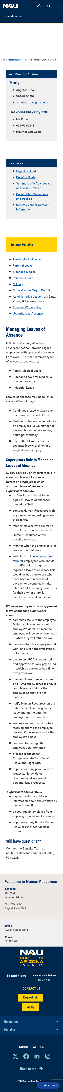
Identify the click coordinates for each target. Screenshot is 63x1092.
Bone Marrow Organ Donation (33, 290)
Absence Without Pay (27, 307)
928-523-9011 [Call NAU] (44, 980)
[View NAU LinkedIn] (37, 1056)
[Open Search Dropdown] (49, 6)
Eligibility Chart (26, 171)
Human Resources (13, 16)
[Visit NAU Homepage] (31, 958)
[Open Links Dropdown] (40, 6)
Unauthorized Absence (28, 313)
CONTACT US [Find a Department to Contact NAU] (31, 988)
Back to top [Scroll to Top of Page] (28, 1068)
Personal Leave (23, 278)
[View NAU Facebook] (26, 1056)
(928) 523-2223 (11, 941)
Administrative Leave (27, 296)
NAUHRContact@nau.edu (16, 929)
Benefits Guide (25, 177)
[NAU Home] (10, 5)
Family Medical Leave (27, 259)
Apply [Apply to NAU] (30, 1006)
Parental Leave (22, 265)
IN (4, 59)
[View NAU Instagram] (47, 1056)
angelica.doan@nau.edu (32, 102)
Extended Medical (24, 271)
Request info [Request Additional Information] (30, 997)
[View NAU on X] (15, 1056)
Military (18, 284)
